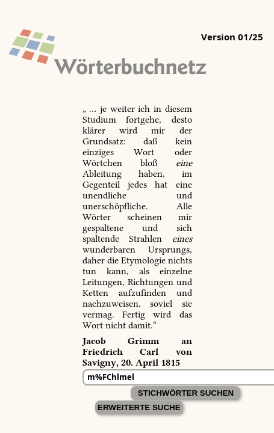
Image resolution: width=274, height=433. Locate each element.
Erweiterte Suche (139, 407)
